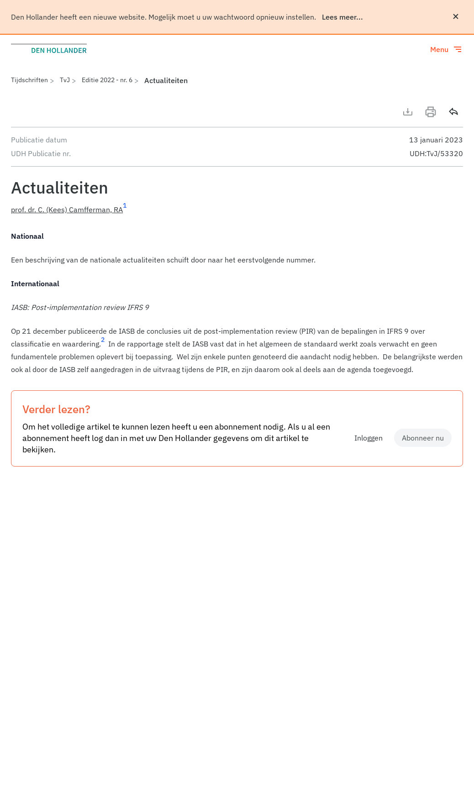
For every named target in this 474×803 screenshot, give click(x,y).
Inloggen (368, 437)
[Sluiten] (455, 16)
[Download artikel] (407, 112)
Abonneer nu (423, 437)
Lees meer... (342, 16)
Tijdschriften (29, 80)
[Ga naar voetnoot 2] (103, 343)
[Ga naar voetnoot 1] (124, 210)
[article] (237, 303)
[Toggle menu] (446, 49)
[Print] (430, 112)
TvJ (65, 80)
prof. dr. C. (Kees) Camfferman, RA (67, 209)
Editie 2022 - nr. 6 (107, 80)
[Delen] (453, 112)
